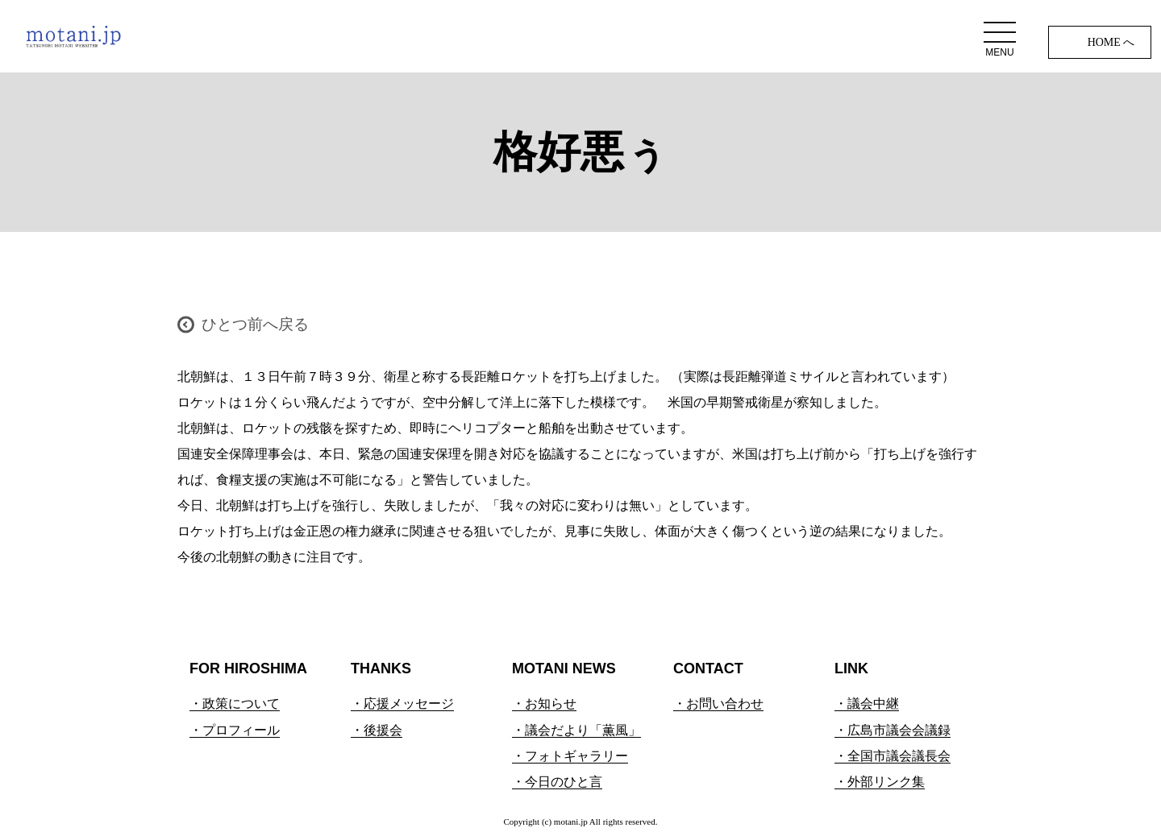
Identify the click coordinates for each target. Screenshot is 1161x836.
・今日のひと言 (557, 781)
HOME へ (1111, 42)
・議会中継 (866, 703)
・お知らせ (544, 703)
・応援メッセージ (402, 703)
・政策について (234, 703)
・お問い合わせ (718, 703)
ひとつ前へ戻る (255, 324)
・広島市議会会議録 (892, 730)
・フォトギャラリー (570, 756)
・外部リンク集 (879, 781)
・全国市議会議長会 (892, 756)
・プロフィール (234, 730)
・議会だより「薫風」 (576, 730)
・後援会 (376, 730)
